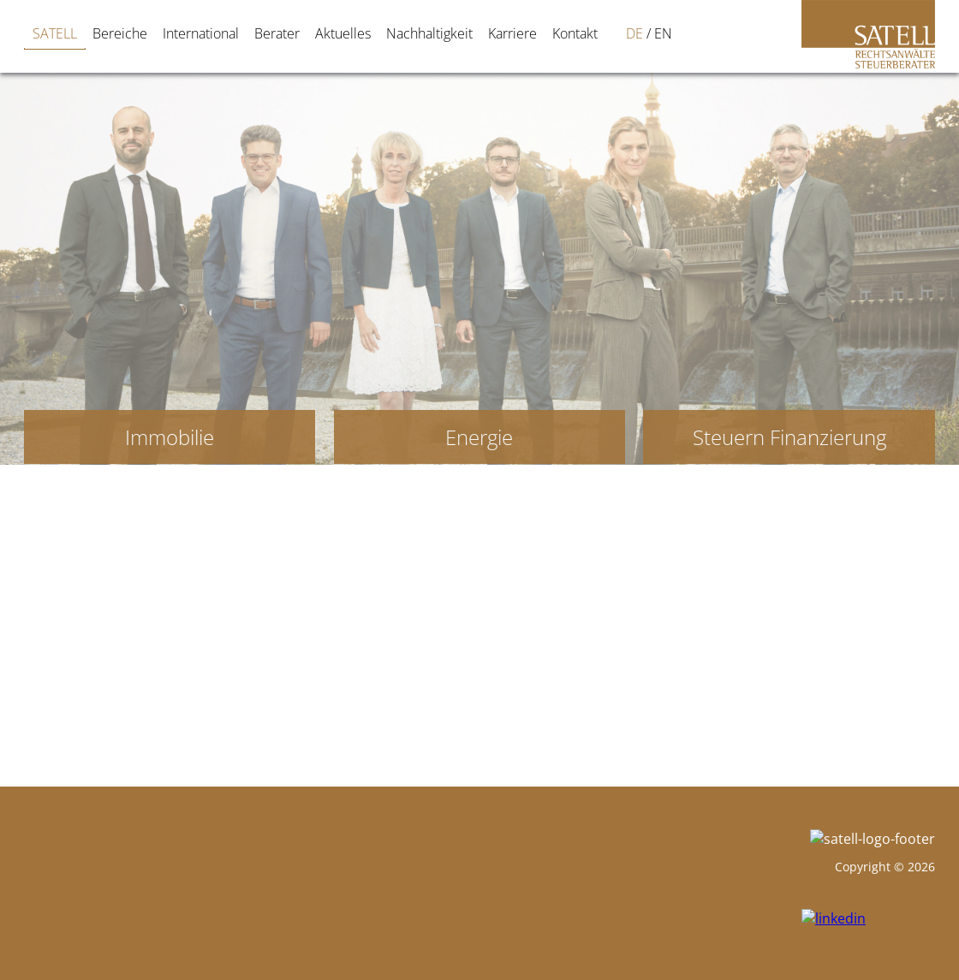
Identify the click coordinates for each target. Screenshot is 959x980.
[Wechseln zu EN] (580, 33)
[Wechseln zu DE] (551, 33)
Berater (263, 33)
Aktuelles (329, 33)
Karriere (498, 33)
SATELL (41, 33)
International (187, 33)
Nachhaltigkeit (415, 33)
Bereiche (106, 33)
